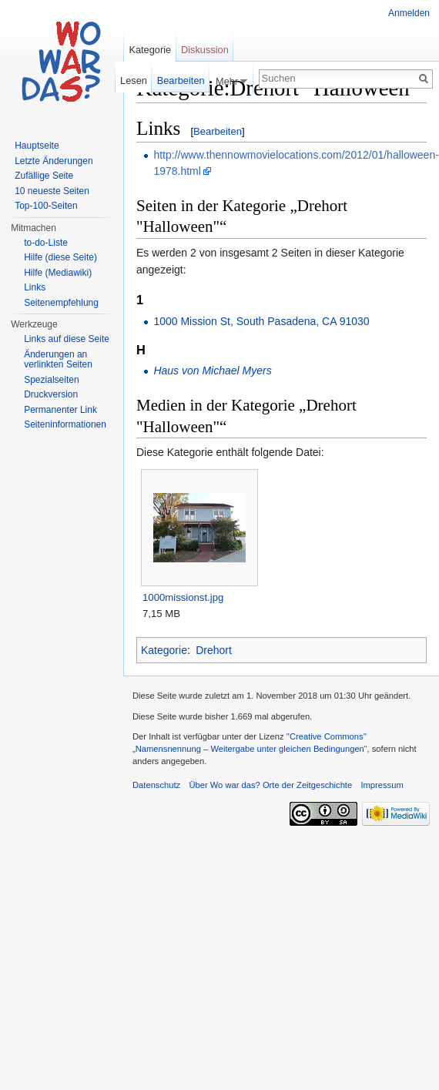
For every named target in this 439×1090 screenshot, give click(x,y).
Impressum (381, 785)
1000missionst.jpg (182, 597)
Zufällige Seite (44, 175)
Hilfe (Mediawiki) (58, 272)
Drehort (214, 650)
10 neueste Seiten (52, 191)
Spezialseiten (51, 379)
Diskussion (205, 49)
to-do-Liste (46, 242)
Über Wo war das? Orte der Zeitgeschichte (270, 785)
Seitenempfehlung (61, 302)
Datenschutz (156, 785)
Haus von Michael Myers (212, 370)
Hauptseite (37, 145)
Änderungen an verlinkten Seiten (58, 360)
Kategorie (164, 650)
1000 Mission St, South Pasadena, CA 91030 (261, 321)
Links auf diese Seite (66, 339)
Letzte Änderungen (53, 161)
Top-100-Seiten (46, 205)
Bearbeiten (217, 131)
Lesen (133, 80)
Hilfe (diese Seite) (60, 257)
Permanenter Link (60, 409)
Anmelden (409, 13)
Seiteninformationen (65, 424)
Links (34, 287)
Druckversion (51, 394)
